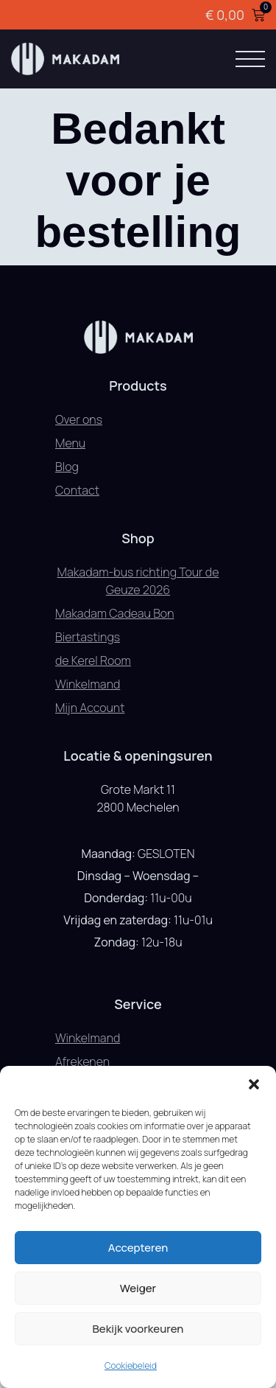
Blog (67, 466)
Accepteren (138, 1247)
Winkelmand (87, 684)
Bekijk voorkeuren (138, 1328)
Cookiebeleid (131, 1365)
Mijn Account (89, 708)
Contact (77, 490)
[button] (254, 1084)
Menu (70, 443)
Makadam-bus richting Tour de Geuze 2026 (138, 581)
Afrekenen (82, 1061)
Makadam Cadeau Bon (114, 613)
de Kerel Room (93, 660)
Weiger (138, 1288)
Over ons (78, 419)
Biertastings (87, 637)
